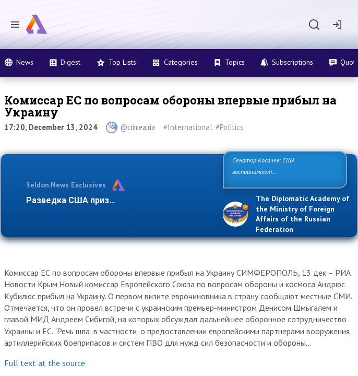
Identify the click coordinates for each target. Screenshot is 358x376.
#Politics (230, 127)
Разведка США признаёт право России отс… (117, 200)
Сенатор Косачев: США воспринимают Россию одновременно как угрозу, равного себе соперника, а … (284, 171)
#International (187, 127)
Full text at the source (44, 363)
